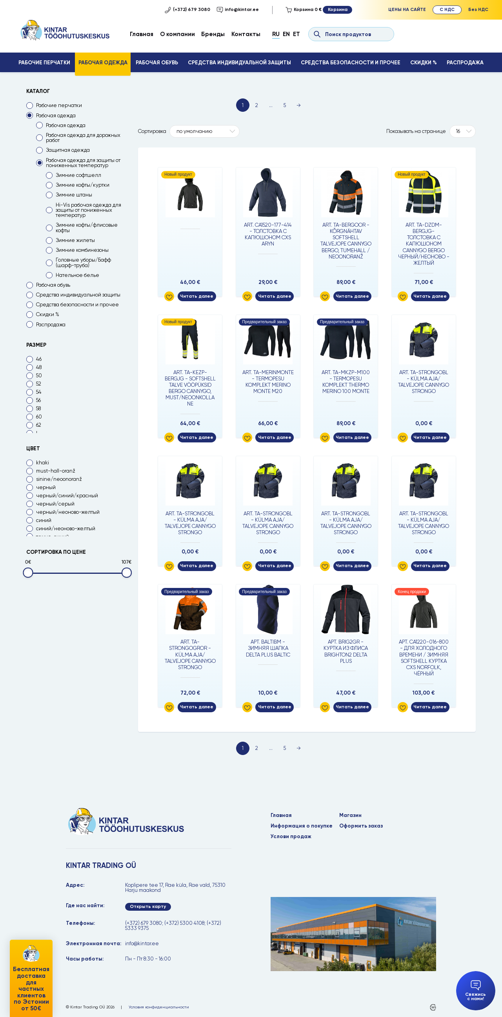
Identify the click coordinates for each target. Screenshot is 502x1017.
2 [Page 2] (256, 105)
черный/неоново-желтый (68, 512)
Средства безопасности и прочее (350, 62)
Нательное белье (77, 275)
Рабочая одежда (102, 62)
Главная (141, 34)
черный (46, 487)
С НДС (447, 9)
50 (39, 375)
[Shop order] (204, 131)
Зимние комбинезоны (82, 250)
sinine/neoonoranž (59, 479)
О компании (177, 34)
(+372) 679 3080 (187, 10)
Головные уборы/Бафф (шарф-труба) (83, 262)
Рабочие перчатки (44, 62)
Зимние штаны (74, 195)
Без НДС (478, 9)
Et (296, 34)
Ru (276, 34)
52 (38, 384)
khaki (42, 463)
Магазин (350, 815)
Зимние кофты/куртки (82, 185)
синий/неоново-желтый (65, 528)
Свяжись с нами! (475, 991)
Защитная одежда (68, 150)
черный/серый (55, 504)
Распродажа (465, 62)
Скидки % (423, 62)
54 (39, 392)
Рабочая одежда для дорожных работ (83, 137)
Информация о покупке (302, 825)
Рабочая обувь (157, 62)
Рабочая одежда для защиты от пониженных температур (83, 162)
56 (38, 400)
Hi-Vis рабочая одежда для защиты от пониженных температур (88, 210)
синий (43, 520)
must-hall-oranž (55, 471)
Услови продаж (291, 836)
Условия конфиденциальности (159, 1007)
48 (39, 367)
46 (39, 359)
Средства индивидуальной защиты (239, 62)
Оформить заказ (361, 825)
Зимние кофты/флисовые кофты (87, 227)
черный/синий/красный (67, 495)
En (286, 34)
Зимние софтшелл (78, 175)
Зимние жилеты (75, 240)
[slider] (28, 573)
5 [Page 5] (285, 105)
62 (38, 425)
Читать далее (196, 296)
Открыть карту (148, 906)
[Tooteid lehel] (462, 131)
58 (38, 408)
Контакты (245, 34)
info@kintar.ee (237, 10)
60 (39, 417)
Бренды (213, 34)
